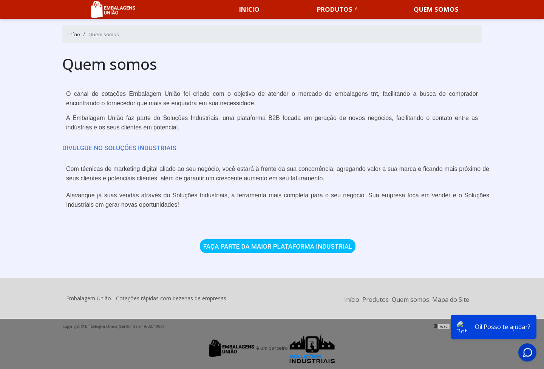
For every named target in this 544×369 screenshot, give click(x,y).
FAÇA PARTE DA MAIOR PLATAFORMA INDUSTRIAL (277, 246)
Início (351, 299)
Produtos (334, 9)
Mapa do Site (450, 299)
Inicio (249, 9)
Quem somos (436, 9)
